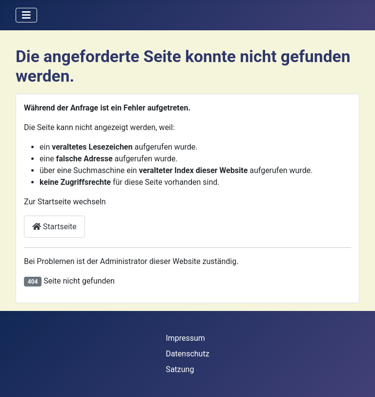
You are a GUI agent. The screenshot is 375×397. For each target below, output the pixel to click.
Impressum (185, 338)
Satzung (180, 369)
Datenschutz (187, 353)
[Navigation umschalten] (26, 15)
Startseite (54, 226)
